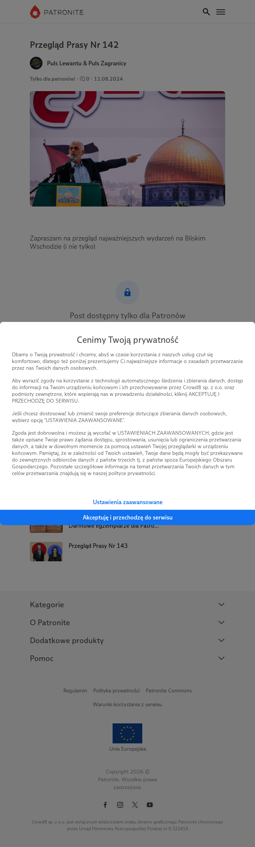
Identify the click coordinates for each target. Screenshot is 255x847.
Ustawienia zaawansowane (128, 502)
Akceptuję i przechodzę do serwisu (128, 517)
